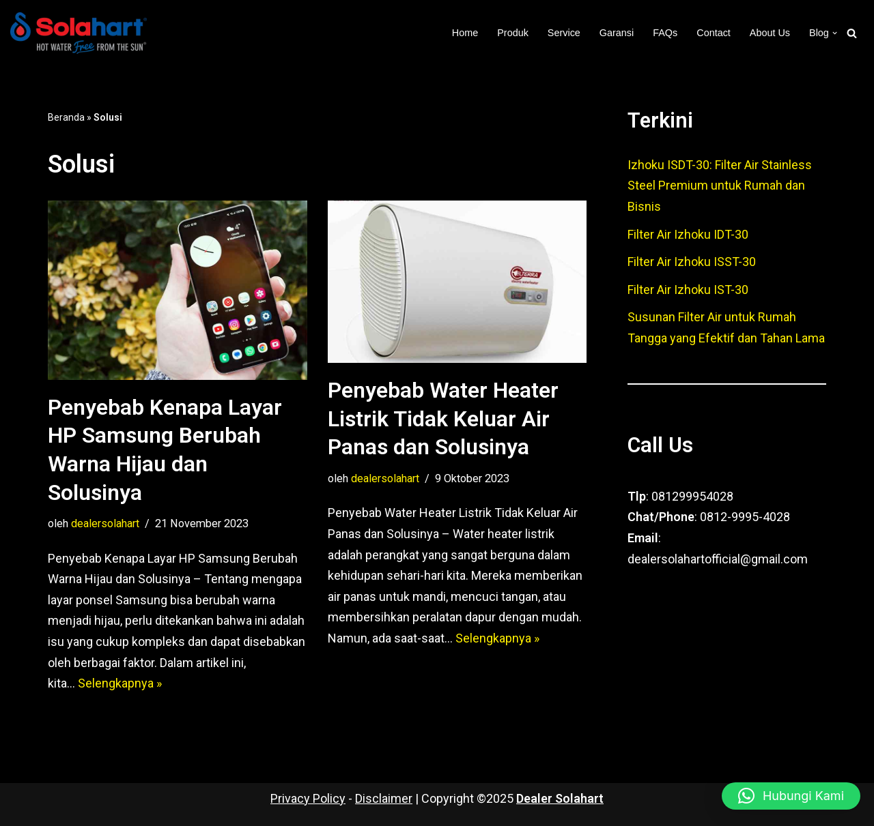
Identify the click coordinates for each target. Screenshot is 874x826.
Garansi (617, 32)
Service (564, 32)
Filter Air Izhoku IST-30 (688, 289)
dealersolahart (105, 523)
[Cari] (852, 33)
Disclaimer (383, 798)
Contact (713, 32)
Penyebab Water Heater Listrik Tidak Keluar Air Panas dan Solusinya (443, 418)
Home (465, 32)
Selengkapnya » (120, 683)
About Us (770, 32)
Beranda (66, 117)
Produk (512, 32)
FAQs (665, 32)
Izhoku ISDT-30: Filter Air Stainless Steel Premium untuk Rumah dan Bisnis (720, 185)
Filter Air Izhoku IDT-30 (688, 234)
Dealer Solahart (560, 798)
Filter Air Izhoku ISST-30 (692, 261)
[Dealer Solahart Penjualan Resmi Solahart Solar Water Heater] (82, 33)
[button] (834, 33)
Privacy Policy (308, 798)
